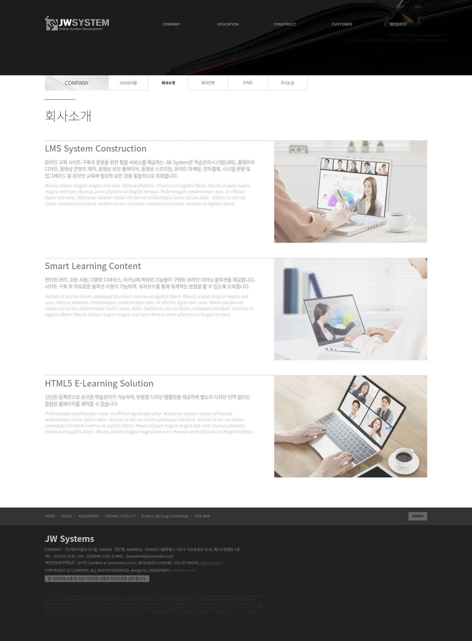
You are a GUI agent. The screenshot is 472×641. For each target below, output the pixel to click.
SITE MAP (202, 516)
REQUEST (398, 24)
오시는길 (287, 83)
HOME (50, 516)
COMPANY (171, 24)
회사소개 (168, 83)
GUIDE (66, 516)
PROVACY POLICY (120, 516)
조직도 (248, 83)
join (418, 6)
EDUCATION (228, 24)
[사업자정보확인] (210, 563)
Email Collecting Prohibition (164, 516)
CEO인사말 (128, 83)
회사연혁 (208, 83)
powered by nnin (183, 570)
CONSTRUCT (285, 24)
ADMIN (418, 516)
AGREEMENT (88, 516)
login (400, 6)
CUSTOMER (342, 24)
